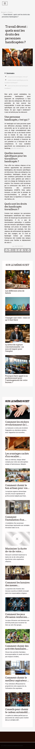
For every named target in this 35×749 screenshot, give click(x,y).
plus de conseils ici (17, 148)
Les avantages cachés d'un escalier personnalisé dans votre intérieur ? (17, 457)
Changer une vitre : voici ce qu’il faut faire (17, 319)
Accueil (3, 12)
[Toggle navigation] (4, 3)
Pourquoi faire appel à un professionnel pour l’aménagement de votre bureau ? (16, 379)
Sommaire (10, 73)
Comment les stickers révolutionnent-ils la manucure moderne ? (17, 425)
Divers (10, 12)
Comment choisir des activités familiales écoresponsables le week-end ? (17, 650)
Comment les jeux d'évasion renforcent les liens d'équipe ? (16, 617)
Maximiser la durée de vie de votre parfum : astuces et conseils (16, 553)
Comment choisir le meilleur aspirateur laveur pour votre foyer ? (16, 681)
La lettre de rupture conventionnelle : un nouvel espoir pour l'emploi (14, 348)
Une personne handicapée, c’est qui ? (18, 76)
